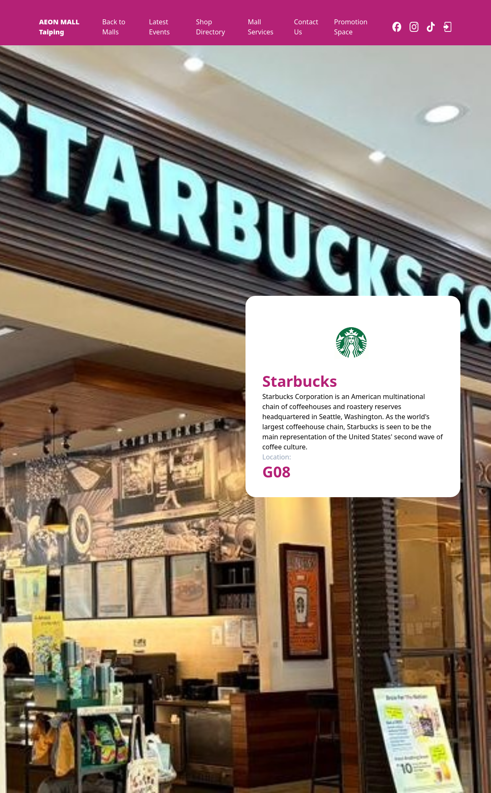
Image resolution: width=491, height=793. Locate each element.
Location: (276, 457)
